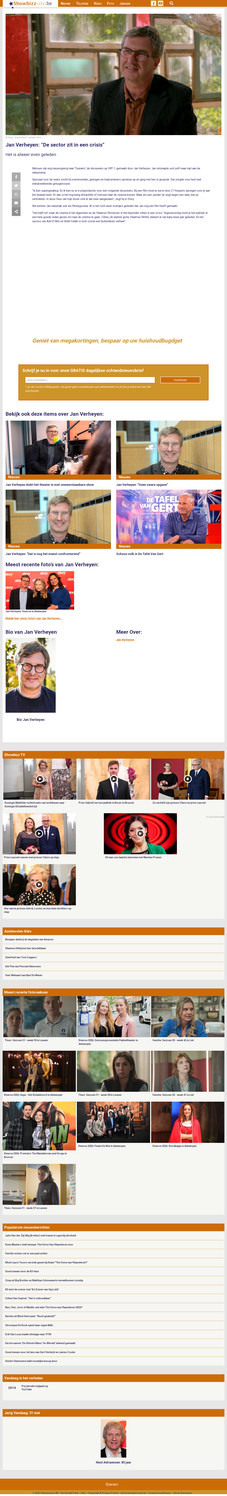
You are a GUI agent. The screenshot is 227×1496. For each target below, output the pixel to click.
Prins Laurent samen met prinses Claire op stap (31, 857)
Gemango (186, 1493)
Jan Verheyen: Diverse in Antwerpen (26, 611)
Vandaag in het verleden (23, 1378)
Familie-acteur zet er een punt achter (26, 1253)
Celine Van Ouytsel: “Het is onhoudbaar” (28, 1298)
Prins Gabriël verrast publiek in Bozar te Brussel (106, 802)
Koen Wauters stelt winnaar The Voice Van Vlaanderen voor (39, 1244)
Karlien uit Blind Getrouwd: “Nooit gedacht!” (30, 1316)
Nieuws (66, 3)
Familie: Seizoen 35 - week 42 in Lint (173, 1040)
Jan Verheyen (125, 639)
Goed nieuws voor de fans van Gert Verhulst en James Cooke (40, 1352)
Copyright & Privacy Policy (103, 1493)
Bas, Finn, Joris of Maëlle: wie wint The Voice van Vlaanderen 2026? (43, 1307)
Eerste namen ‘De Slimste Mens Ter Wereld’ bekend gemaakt (40, 1343)
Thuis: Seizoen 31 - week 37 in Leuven (25, 1208)
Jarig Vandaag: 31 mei (22, 1413)
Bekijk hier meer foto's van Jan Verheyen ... (34, 618)
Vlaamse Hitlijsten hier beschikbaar (25, 948)
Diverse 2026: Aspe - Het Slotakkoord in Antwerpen (33, 1094)
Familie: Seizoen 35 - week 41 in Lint (173, 1094)
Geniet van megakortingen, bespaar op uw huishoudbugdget (107, 340)
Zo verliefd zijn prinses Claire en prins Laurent (179, 802)
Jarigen (125, 3)
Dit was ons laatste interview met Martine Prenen (133, 857)
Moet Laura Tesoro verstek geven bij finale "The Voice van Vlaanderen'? (46, 1262)
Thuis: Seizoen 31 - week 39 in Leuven (26, 1040)
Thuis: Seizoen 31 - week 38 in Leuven (99, 1094)
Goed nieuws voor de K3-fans (22, 1271)
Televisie (82, 3)
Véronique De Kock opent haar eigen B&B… (29, 1325)
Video (98, 3)
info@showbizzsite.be (133, 1493)
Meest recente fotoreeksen (26, 992)
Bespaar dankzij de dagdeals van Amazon (29, 939)
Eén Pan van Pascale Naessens (23, 966)
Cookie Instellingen (159, 1493)
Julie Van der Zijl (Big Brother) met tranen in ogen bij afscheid (40, 1235)
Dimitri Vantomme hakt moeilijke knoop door (31, 1361)
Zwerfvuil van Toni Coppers (21, 957)
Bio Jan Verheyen (31, 720)
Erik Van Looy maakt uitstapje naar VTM (28, 1334)
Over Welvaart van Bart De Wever (23, 975)
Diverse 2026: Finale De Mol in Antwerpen (101, 1146)
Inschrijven (180, 380)
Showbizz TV (14, 755)
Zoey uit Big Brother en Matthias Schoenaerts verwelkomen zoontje (44, 1280)
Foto (110, 3)
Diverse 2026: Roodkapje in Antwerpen (175, 1146)
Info (83, 1493)
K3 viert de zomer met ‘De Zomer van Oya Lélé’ (32, 1289)
